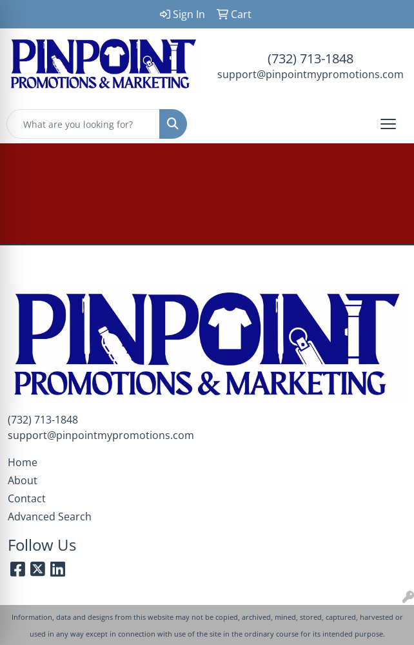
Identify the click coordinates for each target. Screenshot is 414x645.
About (22, 480)
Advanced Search (50, 516)
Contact (27, 498)
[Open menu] (388, 124)
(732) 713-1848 (310, 58)
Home (22, 462)
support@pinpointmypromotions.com (310, 74)
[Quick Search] (83, 124)
